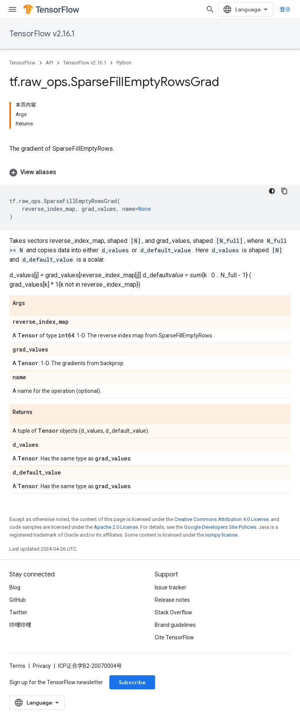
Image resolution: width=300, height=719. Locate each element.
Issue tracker (170, 587)
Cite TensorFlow (174, 637)
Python (124, 63)
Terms (17, 666)
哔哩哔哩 (20, 625)
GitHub (17, 600)
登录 (285, 9)
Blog (14, 587)
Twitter (18, 612)
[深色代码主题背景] (272, 191)
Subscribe (132, 682)
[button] (150, 172)
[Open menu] (12, 9)
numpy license (221, 535)
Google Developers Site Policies (220, 527)
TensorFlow (22, 63)
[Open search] (210, 9)
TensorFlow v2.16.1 (42, 34)
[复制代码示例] (284, 191)
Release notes (172, 600)
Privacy (42, 666)
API (49, 63)
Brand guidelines (175, 625)
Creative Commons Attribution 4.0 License (221, 519)
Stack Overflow (173, 612)
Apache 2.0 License (116, 527)
